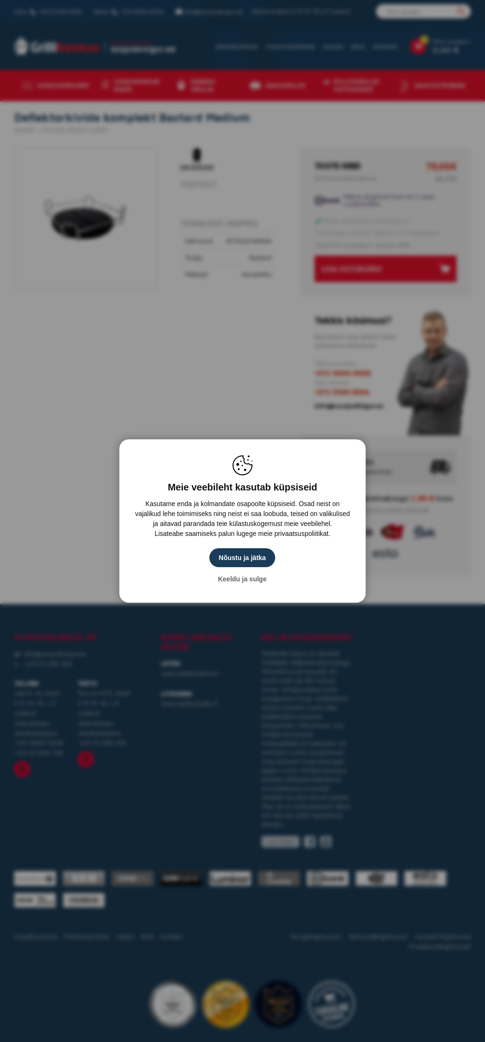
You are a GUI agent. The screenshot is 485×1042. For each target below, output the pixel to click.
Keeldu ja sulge (242, 579)
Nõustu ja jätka (242, 557)
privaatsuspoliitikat (301, 533)
